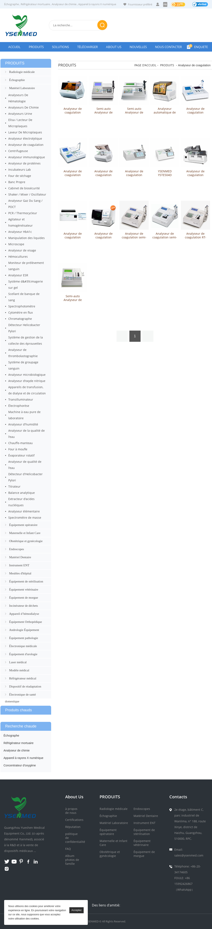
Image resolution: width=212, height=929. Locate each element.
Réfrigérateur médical (22, 678)
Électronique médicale (23, 646)
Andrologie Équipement (24, 630)
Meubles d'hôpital (20, 573)
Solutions (60, 47)
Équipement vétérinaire (23, 589)
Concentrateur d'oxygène (20, 765)
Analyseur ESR (18, 275)
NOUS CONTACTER (168, 47)
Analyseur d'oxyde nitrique (26, 381)
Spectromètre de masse (24, 517)
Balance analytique (21, 493)
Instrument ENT (19, 565)
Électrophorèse (18, 406)
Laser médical (18, 662)
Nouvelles (138, 47)
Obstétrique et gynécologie (26, 541)
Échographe (11, 4)
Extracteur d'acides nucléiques (21, 502)
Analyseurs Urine (20, 114)
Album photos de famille (72, 860)
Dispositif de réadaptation (25, 686)
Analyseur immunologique (26, 157)
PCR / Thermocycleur (22, 213)
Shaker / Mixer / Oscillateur (27, 194)
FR (165, 4)
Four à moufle (17, 449)
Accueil (14, 47)
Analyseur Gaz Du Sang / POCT (25, 204)
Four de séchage (19, 176)
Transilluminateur (20, 399)
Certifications (74, 820)
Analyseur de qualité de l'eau (24, 465)
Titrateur (14, 486)
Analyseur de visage (22, 250)
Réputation (73, 827)
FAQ (68, 849)
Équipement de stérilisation (26, 581)
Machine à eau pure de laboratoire (24, 415)
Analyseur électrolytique (25, 138)
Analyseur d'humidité (23, 424)
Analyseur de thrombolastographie (23, 353)
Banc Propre (16, 182)
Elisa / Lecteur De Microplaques (20, 123)
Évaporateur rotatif (21, 455)
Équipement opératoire (23, 525)
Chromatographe (20, 319)
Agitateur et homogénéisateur (20, 222)
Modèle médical (19, 670)
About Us (113, 47)
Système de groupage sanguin (23, 365)
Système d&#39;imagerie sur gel (25, 284)
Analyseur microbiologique (27, 375)
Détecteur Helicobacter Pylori (24, 328)
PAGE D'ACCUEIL (145, 65)
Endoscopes (16, 549)
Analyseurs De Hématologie (18, 98)
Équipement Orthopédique (25, 621)
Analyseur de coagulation (25, 145)
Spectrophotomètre (21, 306)
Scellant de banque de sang (24, 297)
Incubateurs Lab (19, 170)
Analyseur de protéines (24, 163)
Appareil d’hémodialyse (24, 613)
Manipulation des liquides (26, 238)
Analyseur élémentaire (24, 511)
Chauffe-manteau (20, 443)
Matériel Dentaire (20, 557)
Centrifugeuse (18, 151)
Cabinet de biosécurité (24, 188)
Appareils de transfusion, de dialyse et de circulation (27, 390)
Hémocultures (18, 257)
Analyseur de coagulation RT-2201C (195, 237)
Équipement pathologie (23, 638)
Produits (36, 47)
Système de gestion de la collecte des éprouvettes (25, 340)
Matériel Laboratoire (22, 88)
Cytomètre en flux (20, 312)
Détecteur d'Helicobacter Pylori (25, 477)
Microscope (16, 244)
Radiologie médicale (22, 72)
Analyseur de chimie (64, 4)
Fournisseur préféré (140, 4)
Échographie (17, 80)
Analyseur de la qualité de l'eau (26, 434)
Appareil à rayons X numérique (97, 4)
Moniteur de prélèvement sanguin (26, 266)
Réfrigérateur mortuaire (35, 4)
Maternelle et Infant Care (24, 533)
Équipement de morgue (23, 597)
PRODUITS (167, 65)
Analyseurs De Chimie (23, 107)
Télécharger (87, 47)
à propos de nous (71, 811)
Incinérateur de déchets (23, 605)
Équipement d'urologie (23, 654)
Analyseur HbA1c (20, 232)
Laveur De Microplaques (25, 132)
